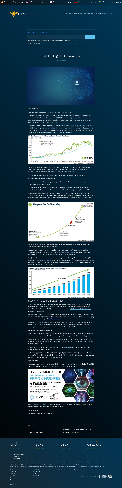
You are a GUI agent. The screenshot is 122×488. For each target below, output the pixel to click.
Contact (98, 14)
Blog (103, 14)
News (92, 14)
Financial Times (44, 322)
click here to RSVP (39, 404)
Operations (78, 14)
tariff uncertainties (54, 319)
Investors (86, 14)
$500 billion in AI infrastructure (80, 309)
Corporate (69, 14)
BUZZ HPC (109, 14)
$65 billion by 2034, (45, 260)
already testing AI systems (66, 252)
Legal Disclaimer (59, 472)
